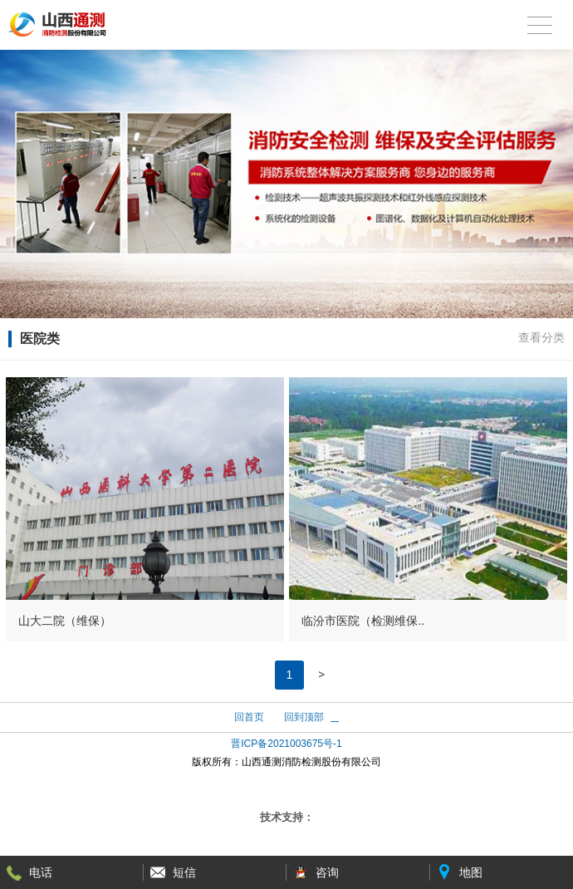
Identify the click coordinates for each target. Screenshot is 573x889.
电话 (40, 872)
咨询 (327, 872)
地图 (470, 872)
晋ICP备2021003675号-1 (286, 743)
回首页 (249, 717)
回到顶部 (304, 717)
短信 (184, 872)
